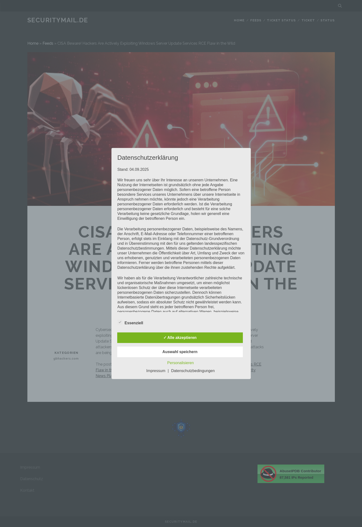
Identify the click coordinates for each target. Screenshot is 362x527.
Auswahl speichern (179, 352)
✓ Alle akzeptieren (180, 338)
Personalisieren (180, 363)
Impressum (155, 371)
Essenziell (130, 322)
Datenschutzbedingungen (193, 371)
